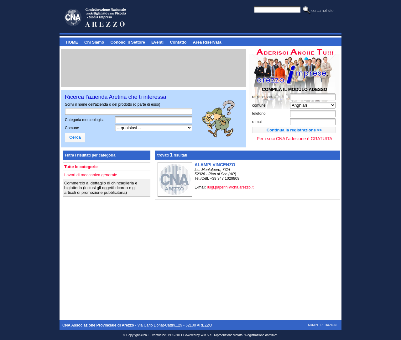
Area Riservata (207, 42)
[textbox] (153, 119)
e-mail (257, 122)
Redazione (329, 325)
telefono (259, 113)
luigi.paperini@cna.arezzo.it (230, 187)
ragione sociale (265, 97)
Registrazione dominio (260, 335)
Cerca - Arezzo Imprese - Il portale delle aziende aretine (106, 17)
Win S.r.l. (206, 335)
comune (259, 105)
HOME (72, 42)
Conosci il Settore (128, 42)
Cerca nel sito (322, 10)
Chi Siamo (94, 42)
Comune (72, 128)
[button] (294, 130)
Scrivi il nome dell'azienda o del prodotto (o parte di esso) (112, 104)
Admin (313, 325)
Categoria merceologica (85, 120)
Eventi (157, 42)
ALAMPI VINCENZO (215, 164)
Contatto (178, 42)
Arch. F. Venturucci (153, 335)
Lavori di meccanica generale (90, 175)
